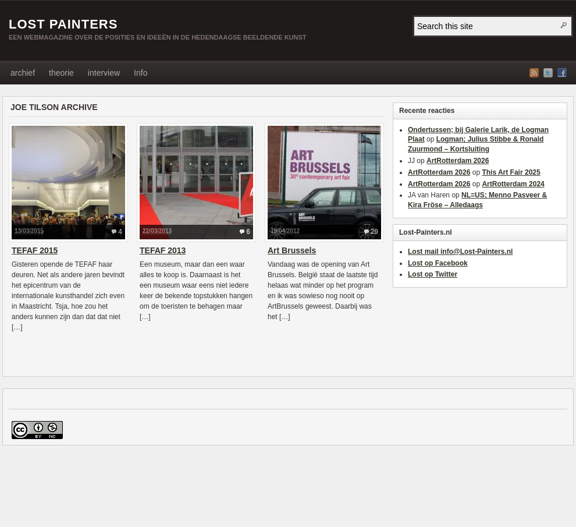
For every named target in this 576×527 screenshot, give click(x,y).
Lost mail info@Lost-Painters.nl (460, 251)
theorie (61, 72)
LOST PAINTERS (63, 24)
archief (22, 72)
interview (104, 72)
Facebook (562, 72)
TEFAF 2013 (163, 250)
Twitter (548, 72)
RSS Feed (534, 72)
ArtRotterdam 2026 (457, 161)
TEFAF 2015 (35, 250)
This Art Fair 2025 (511, 172)
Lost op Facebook (438, 263)
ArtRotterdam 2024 (513, 184)
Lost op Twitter (432, 274)
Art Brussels (292, 250)
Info (140, 72)
